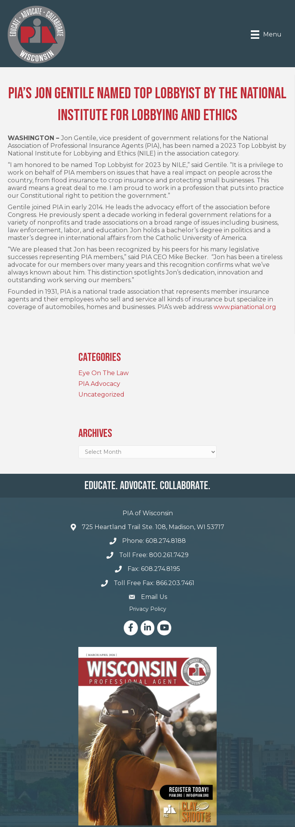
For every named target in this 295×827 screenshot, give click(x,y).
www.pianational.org (245, 307)
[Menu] (266, 34)
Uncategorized (101, 394)
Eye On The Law (103, 373)
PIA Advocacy (99, 383)
